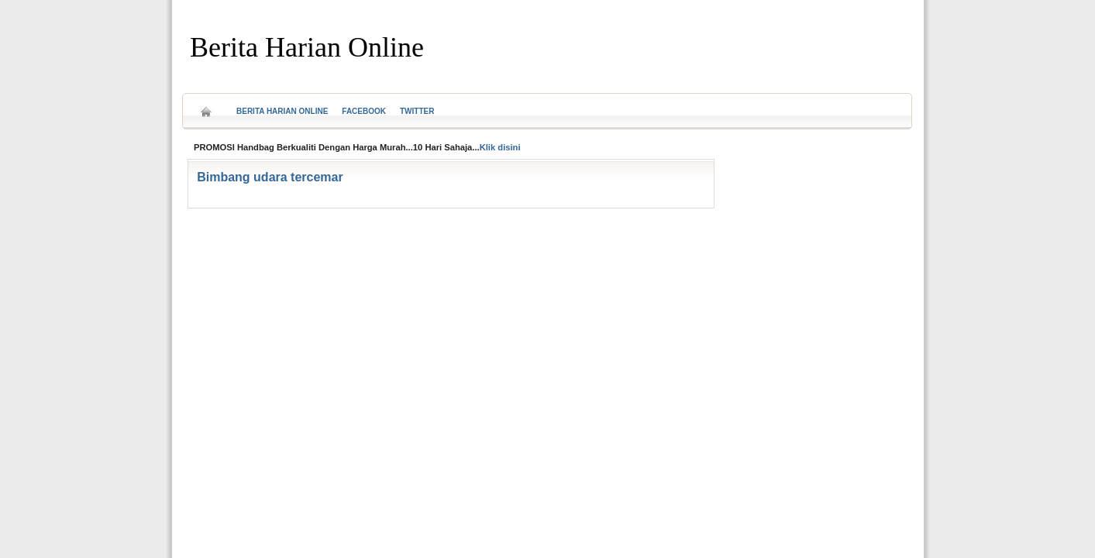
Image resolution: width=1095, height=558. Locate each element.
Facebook (364, 111)
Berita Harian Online (307, 47)
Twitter (417, 111)
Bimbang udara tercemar (270, 177)
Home (206, 106)
